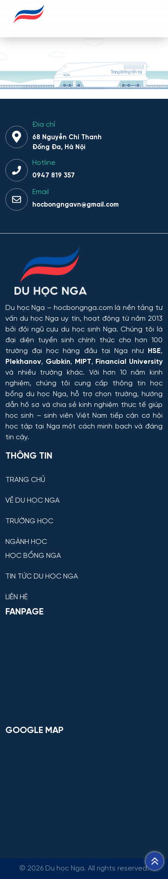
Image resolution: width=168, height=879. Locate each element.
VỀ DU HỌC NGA (32, 500)
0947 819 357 (53, 175)
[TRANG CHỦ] (84, 473)
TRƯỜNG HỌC (29, 521)
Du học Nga (25, 308)
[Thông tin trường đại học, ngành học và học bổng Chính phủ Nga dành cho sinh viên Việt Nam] (84, 272)
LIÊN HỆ (16, 597)
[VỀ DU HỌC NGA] (84, 493)
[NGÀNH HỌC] (84, 535)
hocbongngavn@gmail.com (75, 204)
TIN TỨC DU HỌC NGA (41, 576)
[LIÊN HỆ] (84, 590)
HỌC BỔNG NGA (33, 556)
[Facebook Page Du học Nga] (84, 671)
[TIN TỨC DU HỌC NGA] (84, 569)
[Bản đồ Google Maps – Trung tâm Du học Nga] (84, 789)
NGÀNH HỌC (26, 542)
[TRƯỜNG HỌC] (84, 514)
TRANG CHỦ (25, 480)
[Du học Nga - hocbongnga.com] (29, 28)
